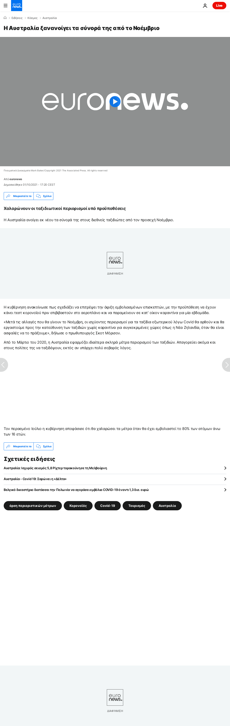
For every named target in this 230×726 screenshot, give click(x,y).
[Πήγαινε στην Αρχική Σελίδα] (16, 5)
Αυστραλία (49, 18)
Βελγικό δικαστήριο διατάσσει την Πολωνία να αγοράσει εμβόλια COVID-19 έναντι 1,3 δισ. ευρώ (76, 490)
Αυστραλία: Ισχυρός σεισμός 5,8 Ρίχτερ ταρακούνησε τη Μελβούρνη (55, 468)
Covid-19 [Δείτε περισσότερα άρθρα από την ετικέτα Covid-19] (107, 506)
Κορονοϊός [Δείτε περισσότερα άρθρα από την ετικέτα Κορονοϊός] (78, 506)
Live (219, 5)
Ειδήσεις (17, 18)
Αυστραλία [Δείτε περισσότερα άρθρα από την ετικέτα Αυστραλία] (167, 506)
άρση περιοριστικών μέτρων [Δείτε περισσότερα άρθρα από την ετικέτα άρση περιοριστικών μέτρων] (32, 506)
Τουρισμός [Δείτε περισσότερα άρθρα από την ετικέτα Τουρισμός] (136, 506)
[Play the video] (115, 101)
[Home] (5, 17)
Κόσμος (32, 18)
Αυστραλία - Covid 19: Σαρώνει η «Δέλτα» (35, 479)
